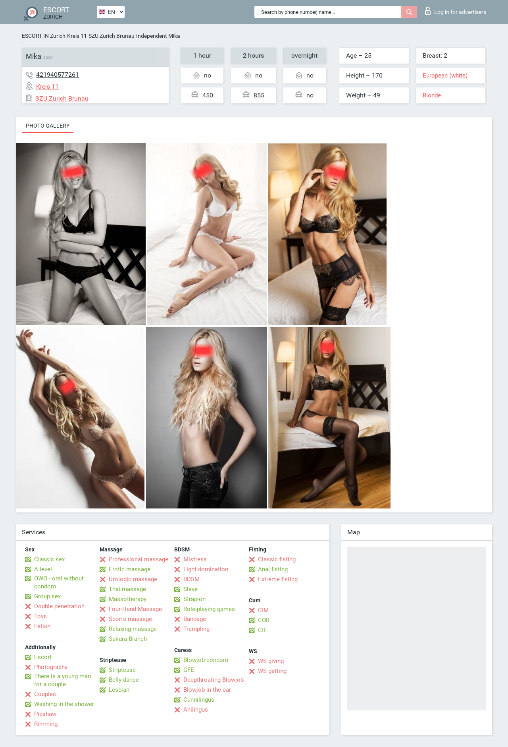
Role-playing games (209, 609)
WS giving (271, 661)
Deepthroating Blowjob (213, 679)
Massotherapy (127, 599)
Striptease (122, 669)
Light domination (205, 569)
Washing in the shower (64, 704)
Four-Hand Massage (135, 609)
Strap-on (194, 599)
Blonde (432, 95)
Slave (190, 589)
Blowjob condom (205, 660)
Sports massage (130, 619)
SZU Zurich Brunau (112, 36)
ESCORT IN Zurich (43, 36)
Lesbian (119, 689)
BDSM (191, 579)
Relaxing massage (133, 629)
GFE (188, 669)
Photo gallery (47, 125)
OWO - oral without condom (59, 582)
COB (263, 620)
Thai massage (127, 589)
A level (43, 569)
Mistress (195, 559)
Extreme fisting (278, 579)
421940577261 (57, 74)
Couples (45, 694)
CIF (262, 630)
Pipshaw (45, 714)
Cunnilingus (198, 699)
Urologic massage (133, 579)
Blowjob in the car (207, 689)
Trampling (196, 629)
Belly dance (124, 679)
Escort (43, 657)
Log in (455, 10)
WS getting (272, 671)
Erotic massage (129, 569)
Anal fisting (273, 569)
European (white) (445, 75)
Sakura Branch (128, 638)
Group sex (47, 596)
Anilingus (195, 709)
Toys (40, 616)
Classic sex (49, 559)
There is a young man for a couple (62, 680)
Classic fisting (277, 559)
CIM (263, 610)
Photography (50, 667)
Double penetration (59, 606)
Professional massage (138, 559)
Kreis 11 (77, 36)
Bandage (194, 619)
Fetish (42, 626)
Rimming (46, 724)
